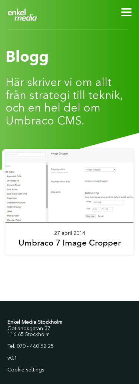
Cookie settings (25, 370)
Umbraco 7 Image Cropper (70, 243)
